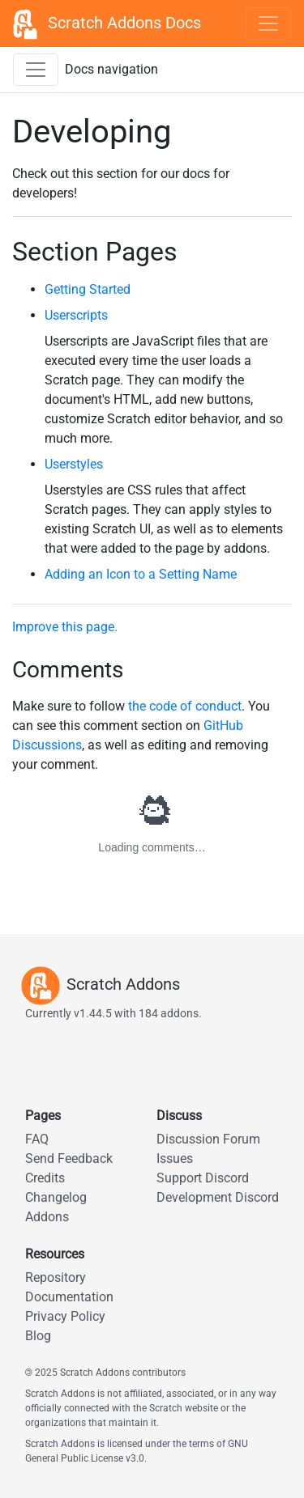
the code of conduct (185, 706)
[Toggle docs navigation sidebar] (35, 69)
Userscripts (76, 315)
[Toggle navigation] (268, 23)
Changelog (56, 1197)
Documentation (69, 1297)
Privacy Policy (65, 1316)
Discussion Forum (208, 1139)
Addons (47, 1216)
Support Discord (202, 1178)
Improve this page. (65, 626)
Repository (55, 1277)
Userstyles (74, 464)
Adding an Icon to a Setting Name (141, 574)
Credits (45, 1178)
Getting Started (88, 289)
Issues (174, 1158)
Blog (38, 1335)
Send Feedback (69, 1158)
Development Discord (217, 1197)
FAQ (37, 1139)
